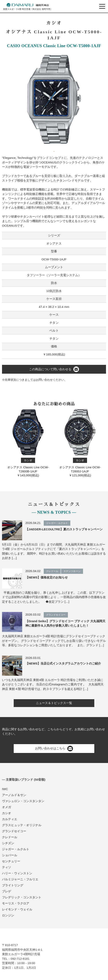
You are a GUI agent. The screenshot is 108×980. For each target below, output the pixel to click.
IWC (5, 789)
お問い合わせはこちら (54, 748)
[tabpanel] (54, 99)
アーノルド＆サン (14, 795)
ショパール (9, 855)
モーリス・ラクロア (15, 903)
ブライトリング (12, 885)
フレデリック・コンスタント (21, 897)
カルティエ (9, 819)
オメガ (6, 807)
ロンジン (8, 915)
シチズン (8, 843)
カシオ (6, 813)
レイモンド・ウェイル (17, 909)
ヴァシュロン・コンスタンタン (23, 801)
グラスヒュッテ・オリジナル (21, 825)
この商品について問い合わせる (54, 369)
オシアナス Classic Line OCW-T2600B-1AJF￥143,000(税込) (28, 442)
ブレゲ (6, 891)
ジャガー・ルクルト (15, 849)
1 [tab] (54, 150)
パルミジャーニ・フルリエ (20, 879)
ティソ (6, 867)
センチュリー (11, 861)
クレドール (9, 837)
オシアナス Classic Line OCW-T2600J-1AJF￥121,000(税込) (80, 442)
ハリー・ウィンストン (17, 873)
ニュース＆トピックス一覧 (54, 703)
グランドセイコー (14, 831)
